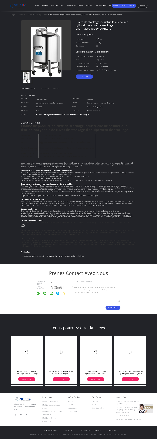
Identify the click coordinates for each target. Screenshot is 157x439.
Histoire (70, 401)
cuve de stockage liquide (55, 256)
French (143, 6)
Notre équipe (72, 408)
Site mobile (112, 430)
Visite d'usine (71, 6)
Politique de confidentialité (91, 430)
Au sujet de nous (57, 6)
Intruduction (72, 411)
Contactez (84, 76)
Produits (45, 6)
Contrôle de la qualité (49, 430)
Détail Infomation (28, 88)
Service (70, 405)
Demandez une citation (124, 6)
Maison (36, 6)
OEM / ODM (96, 401)
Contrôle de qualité (85, 6)
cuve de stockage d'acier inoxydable (33, 256)
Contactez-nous (100, 6)
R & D (94, 405)
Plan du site (69, 430)
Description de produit (49, 88)
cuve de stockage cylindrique (74, 256)
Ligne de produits (98, 408)
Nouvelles (112, 6)
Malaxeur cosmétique (50, 402)
